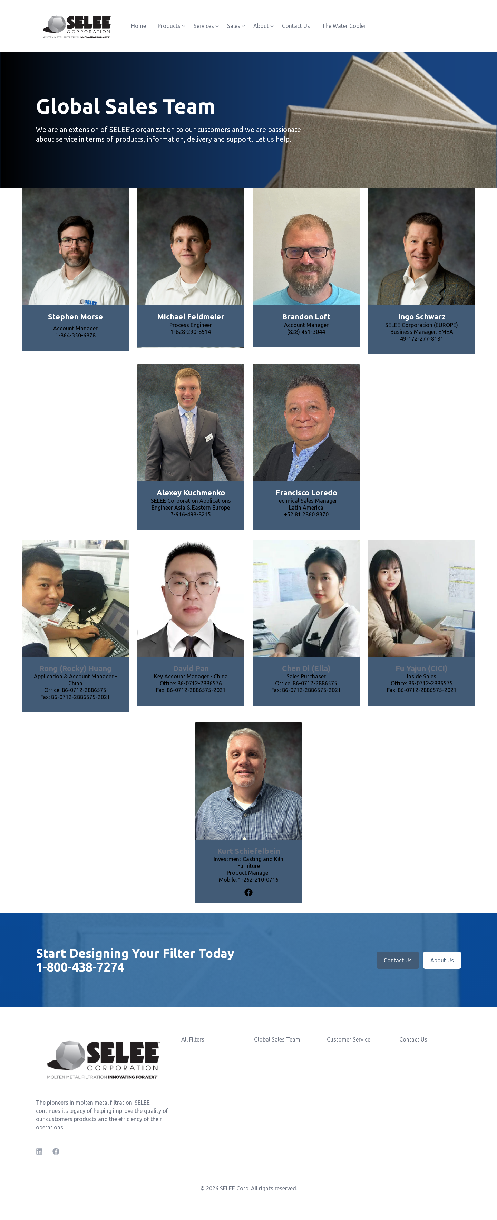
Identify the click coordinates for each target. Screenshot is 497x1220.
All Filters (192, 1039)
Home (138, 26)
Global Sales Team (277, 1039)
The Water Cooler (344, 26)
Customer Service (348, 1039)
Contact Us (296, 26)
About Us (442, 960)
